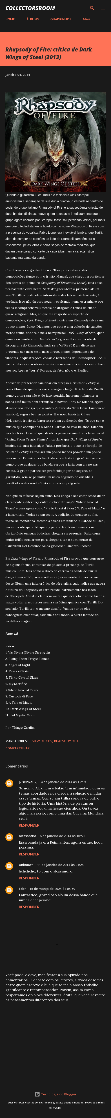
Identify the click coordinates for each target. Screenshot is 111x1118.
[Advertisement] (55, 1041)
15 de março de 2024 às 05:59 (52, 889)
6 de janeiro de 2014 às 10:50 (62, 836)
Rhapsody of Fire (68, 741)
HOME (10, 19)
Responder (29, 825)
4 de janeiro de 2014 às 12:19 (63, 782)
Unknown (26, 865)
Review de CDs (40, 741)
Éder (22, 889)
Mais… (88, 19)
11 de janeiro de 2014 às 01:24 (60, 865)
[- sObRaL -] (28, 782)
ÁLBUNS (33, 19)
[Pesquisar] (92, 8)
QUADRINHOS (60, 19)
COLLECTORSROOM (30, 8)
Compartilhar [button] (17, 748)
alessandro (27, 836)
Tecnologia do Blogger (55, 1094)
